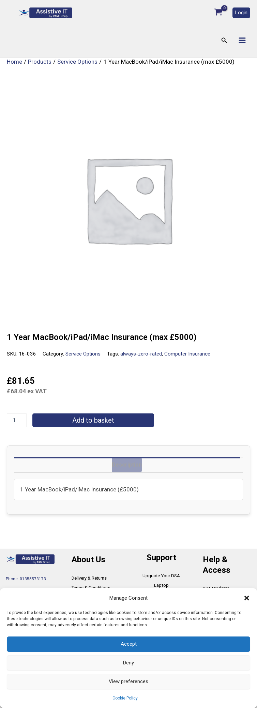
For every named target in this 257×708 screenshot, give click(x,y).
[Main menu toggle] (242, 41)
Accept (129, 644)
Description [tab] (125, 465)
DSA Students (216, 579)
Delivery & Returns (89, 568)
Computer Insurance (187, 355)
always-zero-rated (141, 355)
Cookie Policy (125, 698)
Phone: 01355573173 (26, 569)
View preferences (128, 681)
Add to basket (93, 421)
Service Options (83, 355)
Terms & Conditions (90, 578)
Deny (128, 663)
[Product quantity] (17, 421)
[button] (246, 598)
